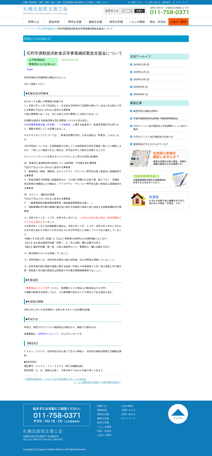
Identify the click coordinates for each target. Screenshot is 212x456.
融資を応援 (95, 21)
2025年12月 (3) (141, 64)
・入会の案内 (126, 406)
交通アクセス (137, 2)
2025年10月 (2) (141, 79)
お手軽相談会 (37, 59)
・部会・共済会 (103, 431)
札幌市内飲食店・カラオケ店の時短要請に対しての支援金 (56, 379)
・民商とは (101, 406)
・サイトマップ (127, 418)
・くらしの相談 (103, 426)
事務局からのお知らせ (42, 64)
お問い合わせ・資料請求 (159, 2)
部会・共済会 (158, 21)
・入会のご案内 (103, 435)
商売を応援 (74, 21)
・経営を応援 (102, 422)
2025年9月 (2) (140, 87)
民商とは (33, 21)
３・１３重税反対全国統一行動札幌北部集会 (96, 382)
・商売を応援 (102, 414)
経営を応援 (116, 21)
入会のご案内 (178, 21)
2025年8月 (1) (140, 94)
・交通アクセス (127, 410)
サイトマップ (182, 2)
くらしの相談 (137, 21)
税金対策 (54, 21)
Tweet (30, 69)
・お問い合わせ (127, 414)
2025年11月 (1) (141, 72)
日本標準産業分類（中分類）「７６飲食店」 (49, 124)
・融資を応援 (102, 418)
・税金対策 (101, 410)
